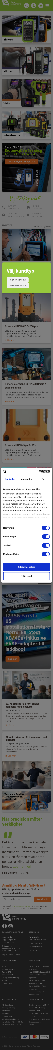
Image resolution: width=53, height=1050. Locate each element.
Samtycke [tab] (10, 479)
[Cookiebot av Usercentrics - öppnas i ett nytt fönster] (38, 471)
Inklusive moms (17, 280)
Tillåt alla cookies (26, 567)
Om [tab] (43, 479)
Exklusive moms (17, 285)
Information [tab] (27, 479)
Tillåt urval (26, 576)
